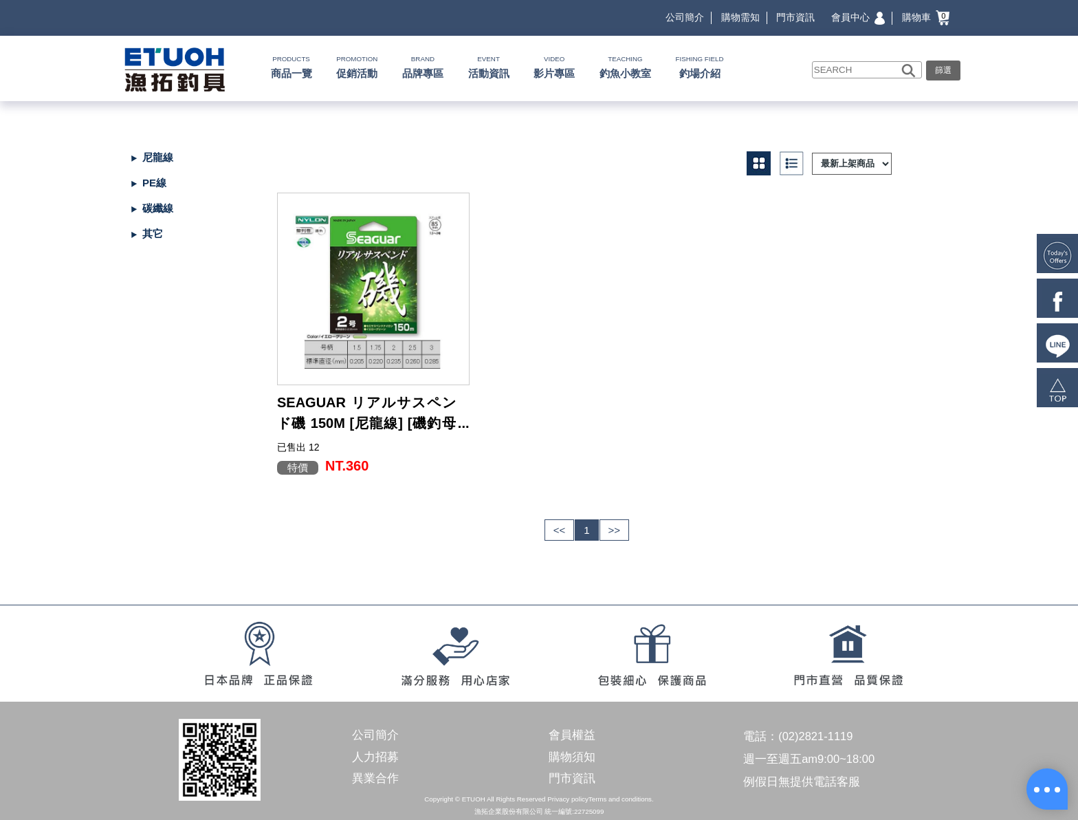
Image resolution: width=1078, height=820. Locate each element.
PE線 (154, 182)
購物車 (925, 17)
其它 (152, 233)
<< (559, 530)
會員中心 (858, 17)
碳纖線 (157, 208)
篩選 (943, 70)
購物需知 (740, 17)
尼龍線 (157, 157)
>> (614, 530)
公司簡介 (685, 17)
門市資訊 (795, 17)
